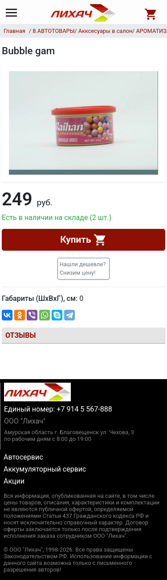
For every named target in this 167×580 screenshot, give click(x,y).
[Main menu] (13, 12)
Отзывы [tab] (20, 335)
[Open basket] (150, 12)
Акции (14, 481)
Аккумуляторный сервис (45, 469)
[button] (83, 268)
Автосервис (23, 457)
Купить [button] (83, 240)
